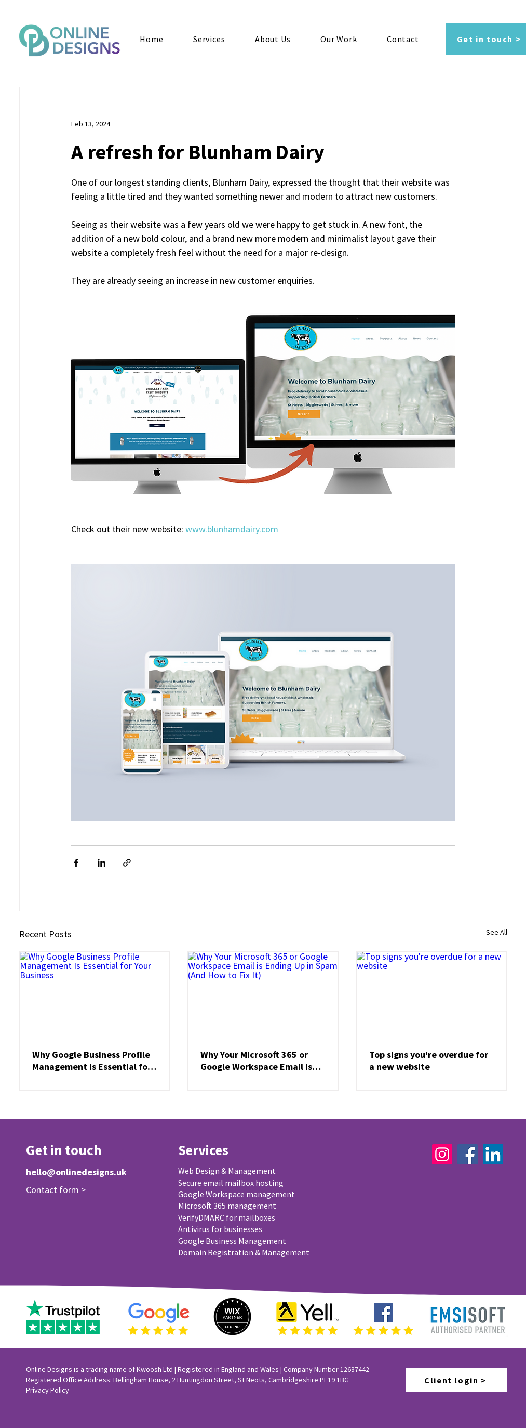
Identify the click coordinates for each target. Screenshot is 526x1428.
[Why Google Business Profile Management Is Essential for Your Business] (95, 994)
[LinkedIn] (493, 1154)
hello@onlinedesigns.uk (76, 1172)
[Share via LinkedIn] (101, 863)
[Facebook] (467, 1154)
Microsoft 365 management (227, 1205)
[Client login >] (457, 1380)
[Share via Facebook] (76, 863)
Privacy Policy (47, 1390)
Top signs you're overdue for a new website (428, 1060)
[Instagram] (442, 1154)
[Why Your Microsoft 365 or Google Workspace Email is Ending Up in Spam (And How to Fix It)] (263, 994)
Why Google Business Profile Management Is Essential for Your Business (91, 1060)
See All (496, 932)
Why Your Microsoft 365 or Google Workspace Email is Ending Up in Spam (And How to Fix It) (260, 1060)
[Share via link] (127, 863)
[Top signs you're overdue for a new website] (432, 994)
